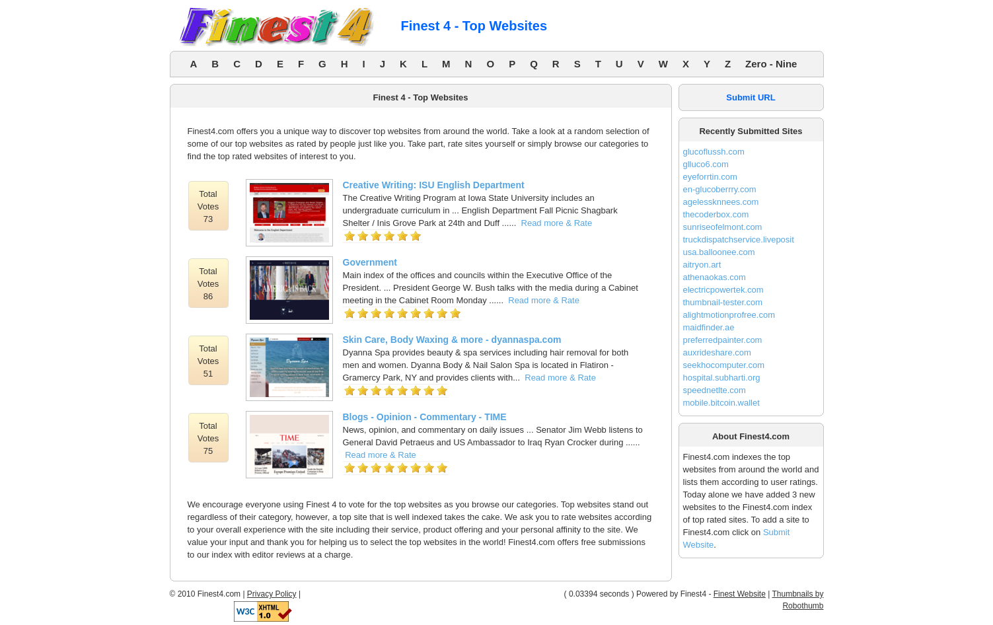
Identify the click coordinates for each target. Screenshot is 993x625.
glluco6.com (706, 164)
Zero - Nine (771, 63)
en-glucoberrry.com (719, 189)
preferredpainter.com (722, 340)
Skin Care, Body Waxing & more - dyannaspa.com (452, 339)
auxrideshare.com (717, 352)
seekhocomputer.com (724, 365)
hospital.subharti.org (721, 378)
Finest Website (740, 594)
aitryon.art (702, 265)
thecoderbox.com (716, 214)
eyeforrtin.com (710, 177)
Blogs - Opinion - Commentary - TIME (425, 417)
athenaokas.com (714, 277)
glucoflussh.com (714, 152)
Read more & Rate (557, 223)
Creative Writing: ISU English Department (434, 185)
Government (370, 262)
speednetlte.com (714, 390)
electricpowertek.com (723, 290)
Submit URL (750, 97)
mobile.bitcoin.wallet (721, 403)
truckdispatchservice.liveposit (738, 239)
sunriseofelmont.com (722, 227)
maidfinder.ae (709, 327)
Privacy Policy (272, 594)
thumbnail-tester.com (723, 302)
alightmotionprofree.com (729, 315)
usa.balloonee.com (719, 252)
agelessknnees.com (721, 202)
